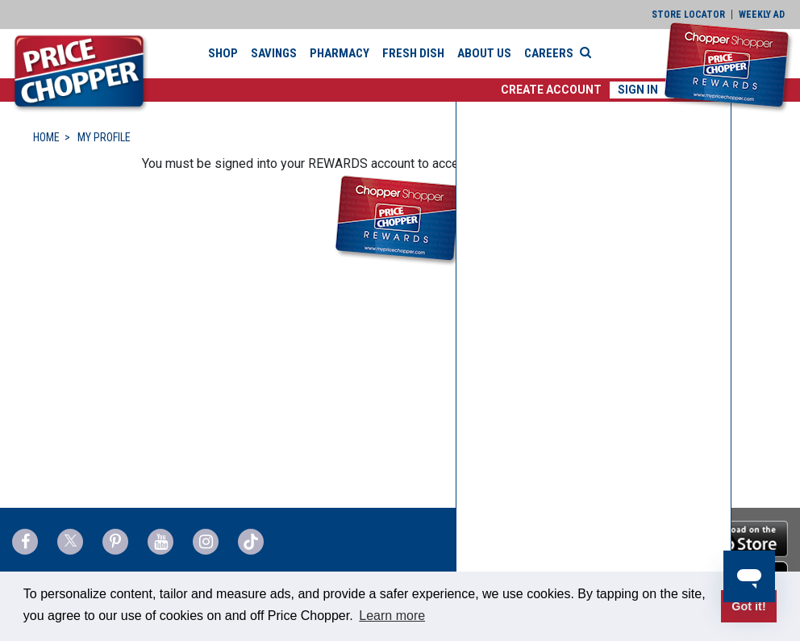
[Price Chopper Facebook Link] (25, 542)
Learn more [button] (392, 615)
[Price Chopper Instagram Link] (206, 542)
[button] (551, 90)
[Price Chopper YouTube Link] (160, 542)
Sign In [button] (638, 89)
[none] (593, 368)
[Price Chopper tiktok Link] (251, 542)
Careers (548, 53)
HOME (46, 137)
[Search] (589, 52)
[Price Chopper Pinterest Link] (115, 542)
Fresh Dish (413, 53)
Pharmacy (339, 53)
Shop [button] (223, 53)
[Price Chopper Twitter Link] (70, 542)
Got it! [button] (748, 606)
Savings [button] (274, 53)
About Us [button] (484, 53)
